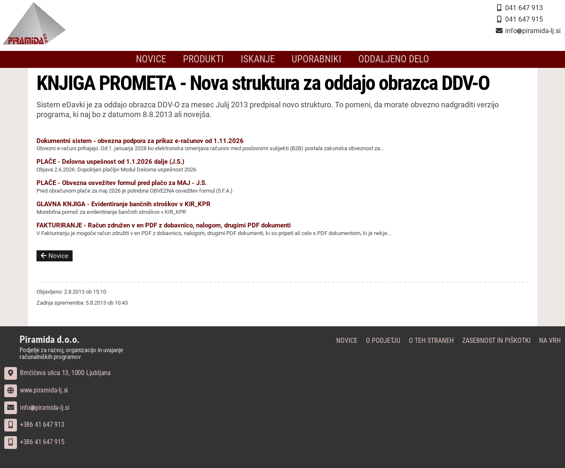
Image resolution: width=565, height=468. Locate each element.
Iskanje (260, 59)
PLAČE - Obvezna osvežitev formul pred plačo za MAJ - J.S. (122, 183)
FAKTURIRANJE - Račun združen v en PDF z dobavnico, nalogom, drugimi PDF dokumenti (164, 225)
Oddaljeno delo (386, 59)
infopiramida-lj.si (37, 408)
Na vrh (550, 340)
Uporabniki (314, 59)
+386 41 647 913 (34, 424)
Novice (160, 59)
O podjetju (383, 340)
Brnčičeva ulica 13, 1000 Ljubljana (57, 373)
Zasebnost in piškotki (496, 340)
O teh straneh (431, 340)
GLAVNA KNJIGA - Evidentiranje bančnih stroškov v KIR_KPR (124, 204)
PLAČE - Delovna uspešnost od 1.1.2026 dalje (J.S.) (110, 161)
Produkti (209, 59)
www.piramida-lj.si (36, 390)
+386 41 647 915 (34, 442)
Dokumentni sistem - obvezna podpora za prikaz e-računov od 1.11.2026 (140, 141)
